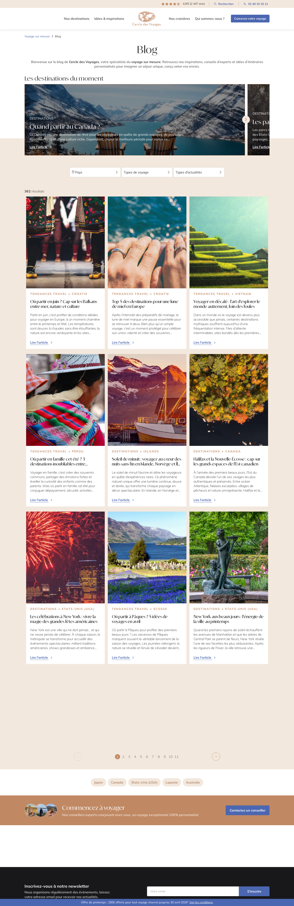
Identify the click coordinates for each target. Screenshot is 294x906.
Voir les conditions (201, 902)
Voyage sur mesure (37, 36)
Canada (117, 703)
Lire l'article (41, 342)
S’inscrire (254, 891)
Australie (193, 703)
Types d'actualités (199, 172)
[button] (123, 677)
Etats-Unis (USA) (144, 703)
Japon (98, 703)
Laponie (172, 703)
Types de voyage (147, 172)
